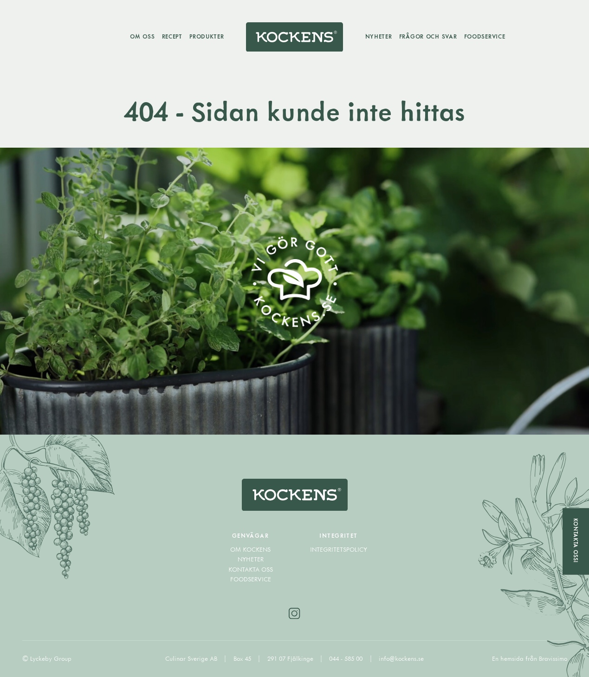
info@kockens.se (401, 658)
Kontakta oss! (575, 540)
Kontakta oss (250, 569)
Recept (172, 36)
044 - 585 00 (346, 658)
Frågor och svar (428, 36)
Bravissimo (553, 658)
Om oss (142, 36)
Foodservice (484, 36)
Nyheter (378, 36)
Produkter (206, 36)
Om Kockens (250, 549)
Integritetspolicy (338, 549)
